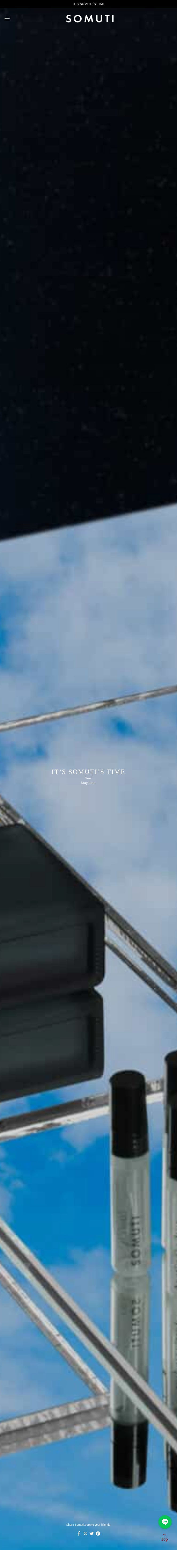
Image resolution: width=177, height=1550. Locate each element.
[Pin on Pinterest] (98, 1534)
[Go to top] (164, 1538)
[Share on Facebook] (79, 1534)
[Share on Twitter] (91, 1534)
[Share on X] (85, 1534)
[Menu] (7, 18)
